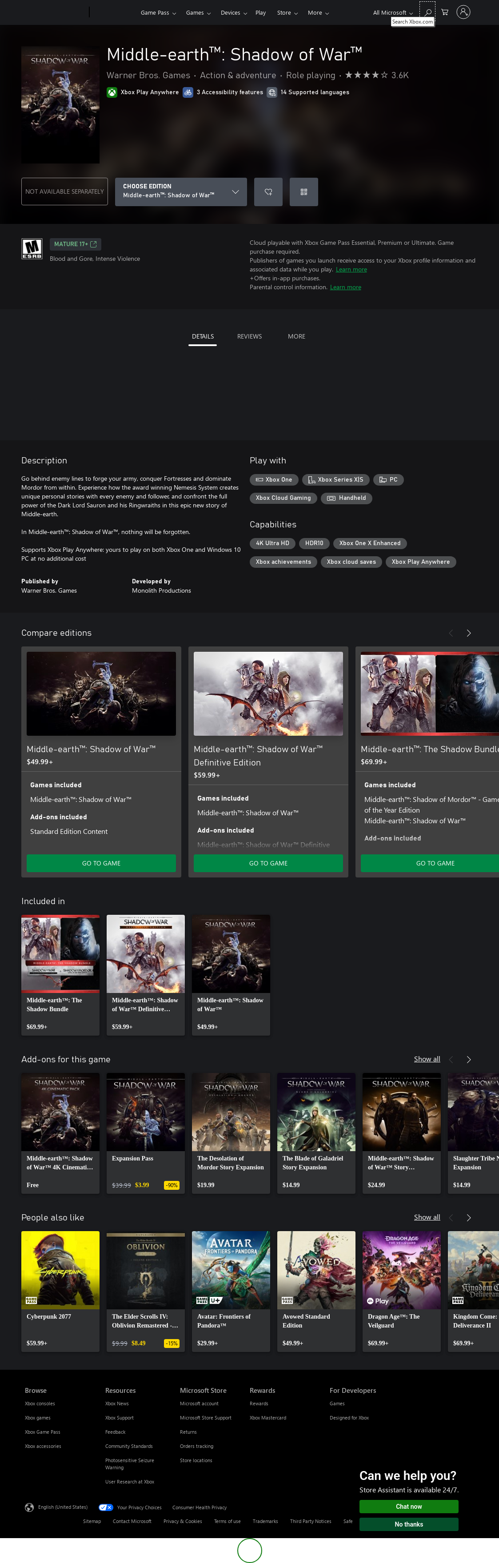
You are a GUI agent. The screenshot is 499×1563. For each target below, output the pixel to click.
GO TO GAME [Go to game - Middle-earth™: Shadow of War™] (101, 863)
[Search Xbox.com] (427, 11)
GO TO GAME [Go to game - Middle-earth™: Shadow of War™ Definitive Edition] (268, 863)
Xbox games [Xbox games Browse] (38, 1417)
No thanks (409, 1524)
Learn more (351, 269)
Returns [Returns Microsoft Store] (188, 1432)
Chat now (409, 1506)
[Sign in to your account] (463, 12)
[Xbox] (114, 12)
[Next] (469, 633)
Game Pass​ (155, 12)
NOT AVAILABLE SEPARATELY (64, 191)
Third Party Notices (310, 1521)
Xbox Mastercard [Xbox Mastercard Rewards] (268, 1417)
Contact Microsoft (132, 1521)
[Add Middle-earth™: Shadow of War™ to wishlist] (268, 192)
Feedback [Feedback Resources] (115, 1432)
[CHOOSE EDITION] (181, 192)
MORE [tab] (296, 336)
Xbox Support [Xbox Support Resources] (119, 1417)
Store (284, 12)
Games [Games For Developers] (337, 1403)
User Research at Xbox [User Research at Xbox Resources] (129, 1481)
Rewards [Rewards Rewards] (259, 1403)
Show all (427, 1058)
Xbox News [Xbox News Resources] (117, 1403)
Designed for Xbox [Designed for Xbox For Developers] (349, 1417)
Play (260, 12)
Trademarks (265, 1521)
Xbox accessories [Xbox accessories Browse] (43, 1446)
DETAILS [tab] (203, 336)
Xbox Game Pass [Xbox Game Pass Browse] (42, 1432)
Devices (230, 12)
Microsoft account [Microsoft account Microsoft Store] (199, 1403)
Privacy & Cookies (183, 1521)
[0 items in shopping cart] (444, 11)
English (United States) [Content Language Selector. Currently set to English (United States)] (63, 1507)
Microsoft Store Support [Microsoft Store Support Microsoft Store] (206, 1417)
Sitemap (92, 1521)
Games (195, 12)
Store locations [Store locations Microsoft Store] (196, 1460)
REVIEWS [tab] (249, 336)
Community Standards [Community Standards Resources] (129, 1446)
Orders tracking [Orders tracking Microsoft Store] (196, 1446)
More (315, 12)
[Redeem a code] (304, 192)
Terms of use (227, 1521)
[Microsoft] (55, 12)
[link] (60, 975)
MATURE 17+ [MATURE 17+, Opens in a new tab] (75, 244)
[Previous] (451, 633)
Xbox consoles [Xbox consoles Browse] (40, 1403)
